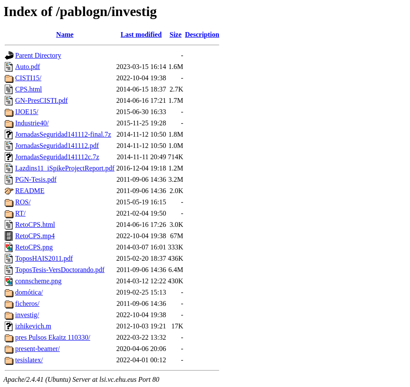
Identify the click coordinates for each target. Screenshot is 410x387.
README (30, 190)
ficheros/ (27, 303)
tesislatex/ (29, 360)
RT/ (20, 213)
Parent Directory (38, 55)
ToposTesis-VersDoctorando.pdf (59, 269)
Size (175, 34)
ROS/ (23, 202)
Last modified (141, 34)
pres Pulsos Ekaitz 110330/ (52, 337)
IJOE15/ (26, 111)
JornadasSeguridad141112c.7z (57, 157)
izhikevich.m (33, 326)
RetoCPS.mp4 (35, 235)
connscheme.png (38, 281)
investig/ (27, 314)
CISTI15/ (28, 78)
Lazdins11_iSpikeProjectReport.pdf (64, 168)
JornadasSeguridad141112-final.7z (63, 134)
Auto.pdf (27, 66)
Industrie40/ (32, 123)
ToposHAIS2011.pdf (44, 258)
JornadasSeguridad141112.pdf (57, 145)
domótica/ (29, 292)
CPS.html (28, 89)
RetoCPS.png (34, 247)
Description (202, 34)
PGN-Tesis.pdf (35, 179)
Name (65, 34)
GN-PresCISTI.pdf (41, 100)
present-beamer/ (37, 348)
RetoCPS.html (35, 224)
